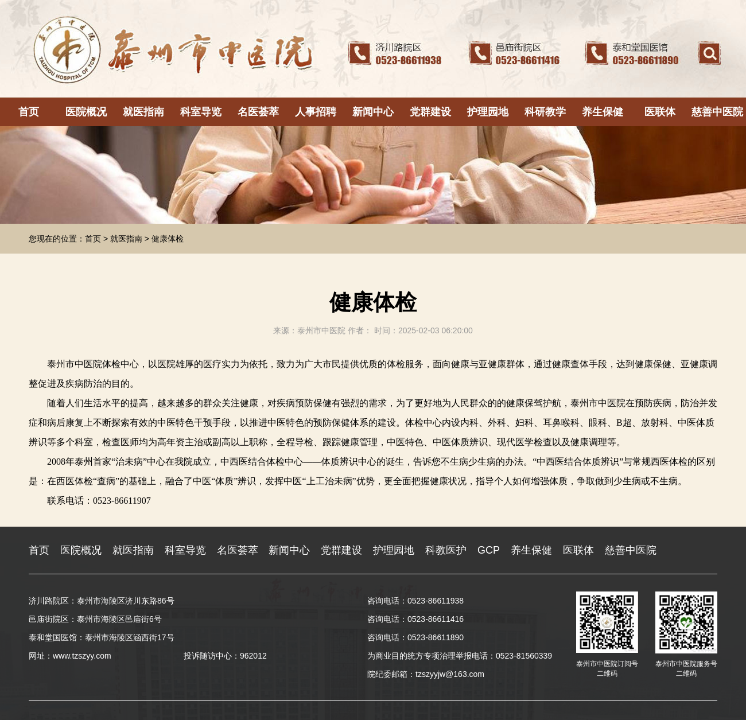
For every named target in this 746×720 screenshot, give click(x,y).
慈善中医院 (717, 112)
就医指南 (143, 112)
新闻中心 (373, 112)
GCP (488, 550)
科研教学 (545, 112)
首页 (28, 112)
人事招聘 (315, 112)
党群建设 (430, 112)
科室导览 (201, 112)
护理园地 (487, 112)
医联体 (659, 112)
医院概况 (86, 112)
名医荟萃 (258, 112)
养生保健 (602, 112)
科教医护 (446, 550)
